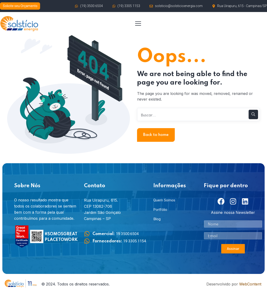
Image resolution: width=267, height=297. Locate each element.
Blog (157, 219)
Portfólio (160, 209)
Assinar (233, 249)
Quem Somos (164, 200)
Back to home (156, 135)
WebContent (250, 284)
